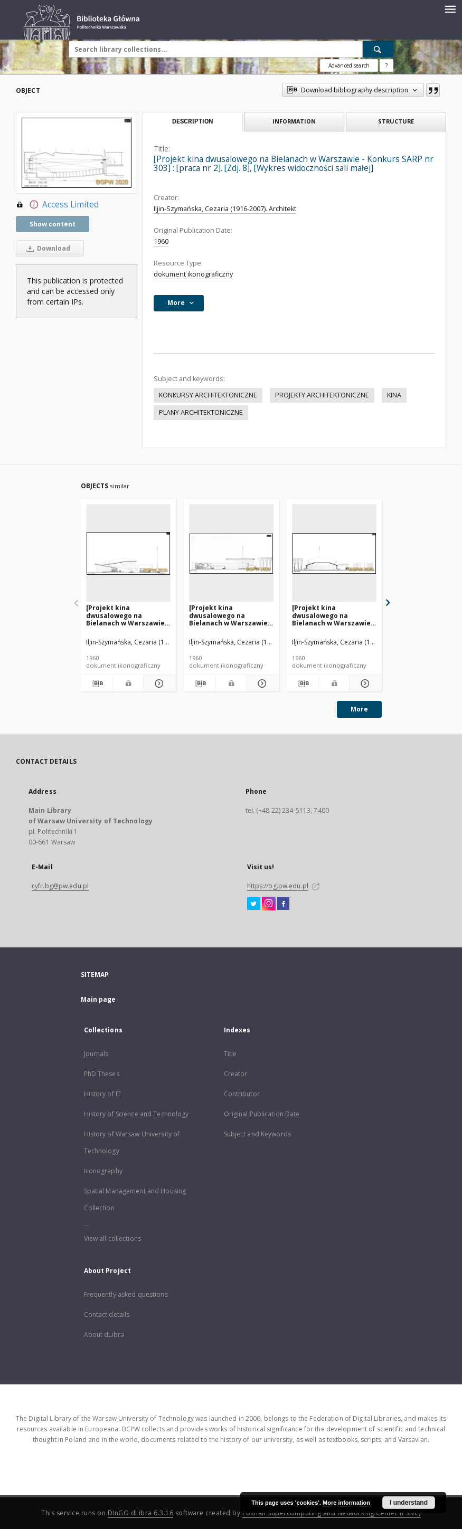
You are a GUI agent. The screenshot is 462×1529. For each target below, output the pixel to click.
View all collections (112, 1238)
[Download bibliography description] (97, 683)
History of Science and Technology (136, 1113)
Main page (98, 999)
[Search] (378, 49)
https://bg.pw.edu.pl (277, 885)
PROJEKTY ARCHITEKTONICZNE (322, 395)
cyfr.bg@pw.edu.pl (60, 885)
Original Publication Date (262, 1113)
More (359, 709)
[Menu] (449, 8)
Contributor (242, 1093)
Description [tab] (192, 121)
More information (346, 1502)
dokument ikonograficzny (193, 274)
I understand (409, 1502)
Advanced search (349, 65)
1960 (161, 241)
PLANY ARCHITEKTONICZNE (201, 412)
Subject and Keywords (257, 1133)
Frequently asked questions (126, 1294)
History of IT (102, 1093)
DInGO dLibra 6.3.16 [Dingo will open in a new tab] (141, 1512)
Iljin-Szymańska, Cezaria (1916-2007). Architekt (225, 208)
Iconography (103, 1170)
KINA (394, 395)
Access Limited (57, 205)
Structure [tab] (396, 121)
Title (230, 1053)
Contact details (107, 1314)
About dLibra (104, 1334)
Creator (236, 1073)
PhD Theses (101, 1073)
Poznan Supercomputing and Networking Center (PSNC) (331, 1512)
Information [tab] (294, 121)
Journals (96, 1053)
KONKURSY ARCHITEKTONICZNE (208, 395)
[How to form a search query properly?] (386, 65)
